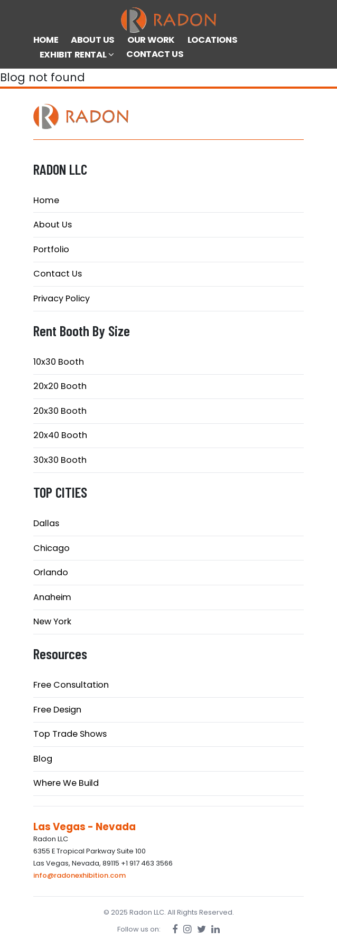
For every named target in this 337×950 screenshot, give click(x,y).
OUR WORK (151, 40)
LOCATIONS (212, 40)
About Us (52, 224)
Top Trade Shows (70, 734)
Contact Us (57, 274)
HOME (45, 40)
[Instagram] (187, 929)
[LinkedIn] (215, 929)
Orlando (50, 572)
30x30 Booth (60, 460)
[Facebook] (175, 929)
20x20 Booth (60, 386)
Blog (42, 759)
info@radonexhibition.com (79, 875)
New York (52, 621)
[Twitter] (201, 929)
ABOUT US (93, 40)
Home (46, 200)
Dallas (46, 523)
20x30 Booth (60, 411)
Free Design (57, 710)
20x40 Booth (60, 435)
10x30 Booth (58, 362)
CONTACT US (154, 54)
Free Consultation (71, 685)
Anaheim (52, 597)
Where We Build (66, 783)
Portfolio (51, 249)
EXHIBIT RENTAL (77, 55)
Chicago (51, 548)
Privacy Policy (61, 298)
